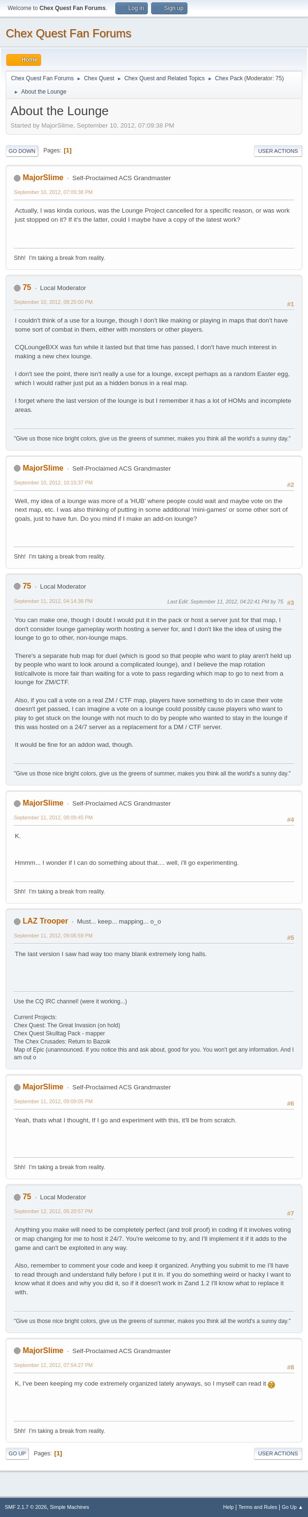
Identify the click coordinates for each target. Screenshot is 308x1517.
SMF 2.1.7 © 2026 (26, 1507)
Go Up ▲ (292, 1507)
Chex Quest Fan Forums (69, 33)
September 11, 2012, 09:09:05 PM (53, 1101)
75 (278, 78)
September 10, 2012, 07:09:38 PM (53, 192)
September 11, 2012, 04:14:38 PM (53, 601)
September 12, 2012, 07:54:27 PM (53, 1365)
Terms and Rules (258, 1507)
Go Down (22, 151)
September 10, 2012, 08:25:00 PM (53, 302)
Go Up (17, 1453)
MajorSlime (42, 177)
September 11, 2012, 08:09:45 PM (53, 817)
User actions (278, 151)
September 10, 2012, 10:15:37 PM (53, 482)
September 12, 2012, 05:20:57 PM (53, 1211)
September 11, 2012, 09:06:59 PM (53, 935)
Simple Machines (69, 1507)
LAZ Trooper (45, 921)
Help (228, 1507)
